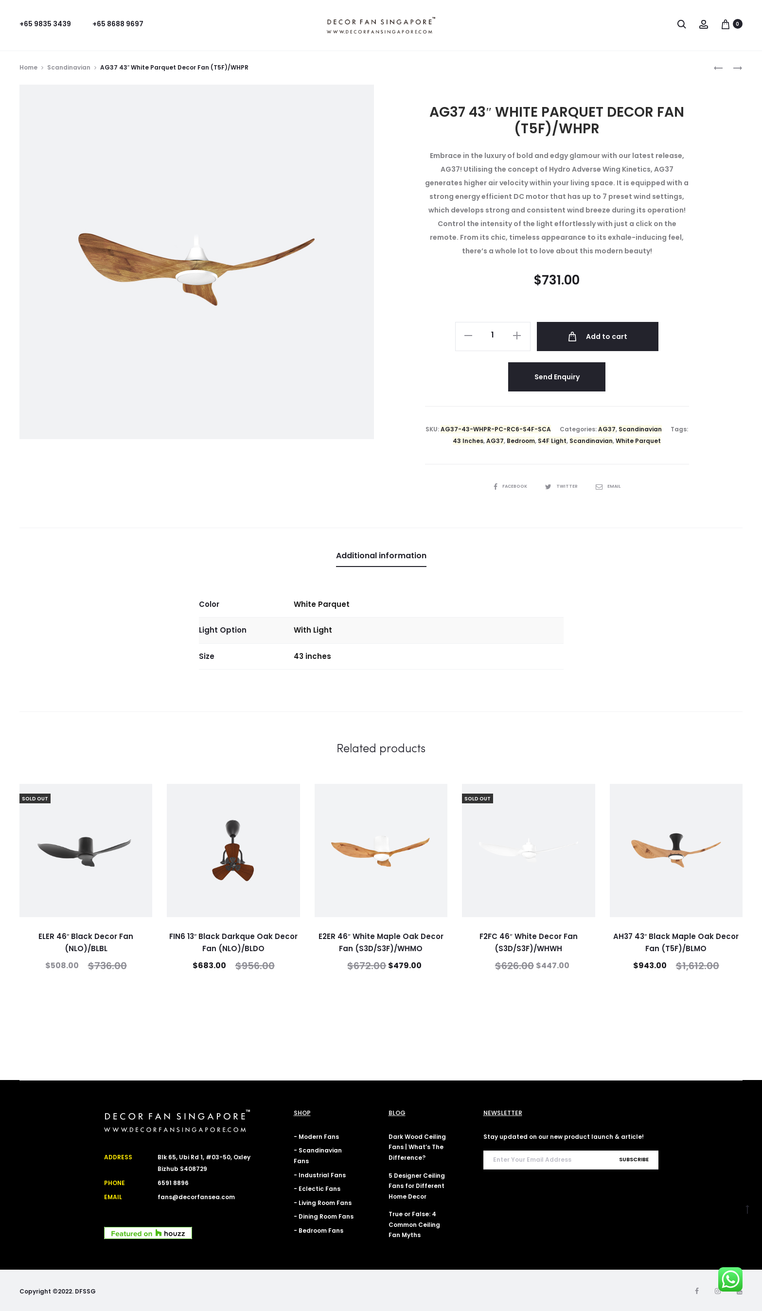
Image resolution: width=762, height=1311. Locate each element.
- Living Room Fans (323, 1201)
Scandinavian (68, 67)
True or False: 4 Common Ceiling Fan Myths (414, 1223)
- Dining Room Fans (324, 1215)
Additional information (381, 554)
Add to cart (599, 336)
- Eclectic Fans (317, 1187)
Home (28, 67)
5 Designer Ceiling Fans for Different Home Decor (417, 1184)
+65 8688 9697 (117, 24)
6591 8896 (173, 1182)
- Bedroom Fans (318, 1229)
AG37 (607, 428)
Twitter (563, 484)
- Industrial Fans (320, 1173)
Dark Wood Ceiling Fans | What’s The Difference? (417, 1145)
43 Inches (468, 439)
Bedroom (521, 439)
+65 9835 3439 (45, 24)
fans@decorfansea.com (196, 1196)
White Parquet (638, 439)
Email (610, 484)
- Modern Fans (316, 1135)
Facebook (510, 484)
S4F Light (552, 439)
